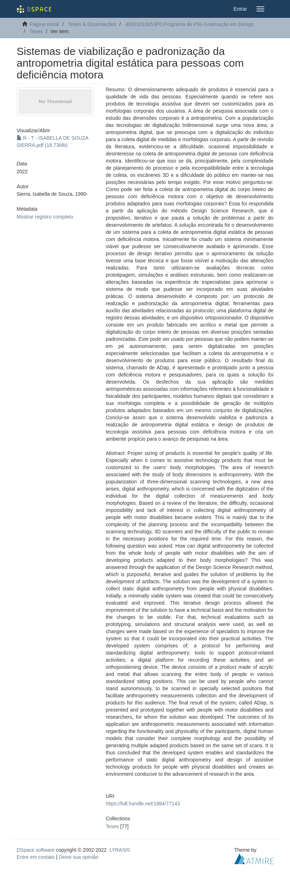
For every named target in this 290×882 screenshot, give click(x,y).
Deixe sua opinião (78, 857)
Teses (36, 31)
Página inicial (44, 24)
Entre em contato (36, 857)
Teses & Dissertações (92, 24)
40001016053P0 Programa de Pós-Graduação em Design (189, 24)
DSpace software (36, 850)
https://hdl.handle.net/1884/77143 (143, 803)
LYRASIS (120, 850)
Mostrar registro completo (45, 217)
